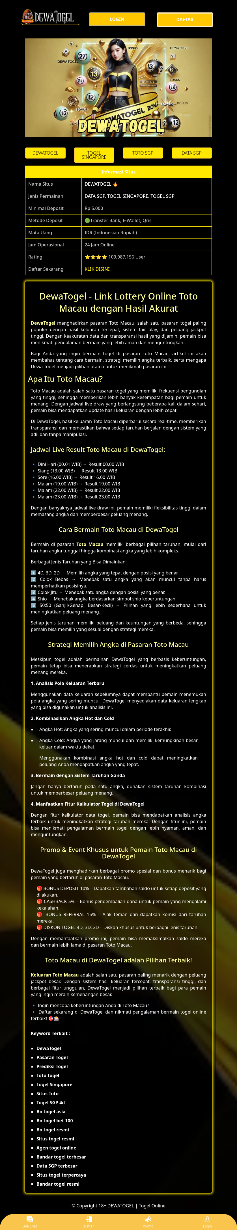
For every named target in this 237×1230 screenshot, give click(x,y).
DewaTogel (43, 323)
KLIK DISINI (97, 269)
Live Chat (29, 1222)
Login (207, 1222)
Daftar (89, 1222)
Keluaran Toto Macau (55, 975)
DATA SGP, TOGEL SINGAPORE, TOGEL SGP (129, 196)
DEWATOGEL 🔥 (101, 184)
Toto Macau (90, 544)
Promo (148, 1222)
